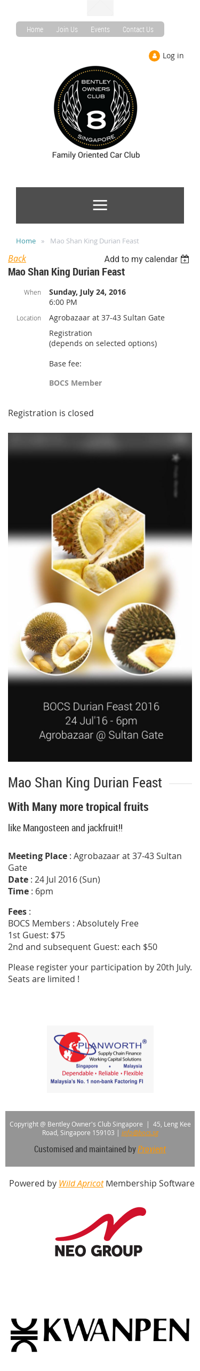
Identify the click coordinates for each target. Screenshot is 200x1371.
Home (35, 29)
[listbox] (148, 259)
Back (17, 258)
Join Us (67, 29)
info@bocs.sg (140, 1132)
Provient (152, 1149)
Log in (173, 55)
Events (100, 29)
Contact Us (138, 29)
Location (29, 317)
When (32, 292)
